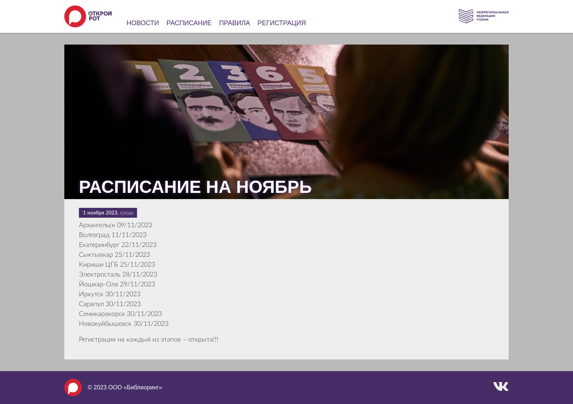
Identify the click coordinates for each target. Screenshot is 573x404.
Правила (234, 23)
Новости (142, 23)
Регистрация (282, 23)
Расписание (189, 23)
